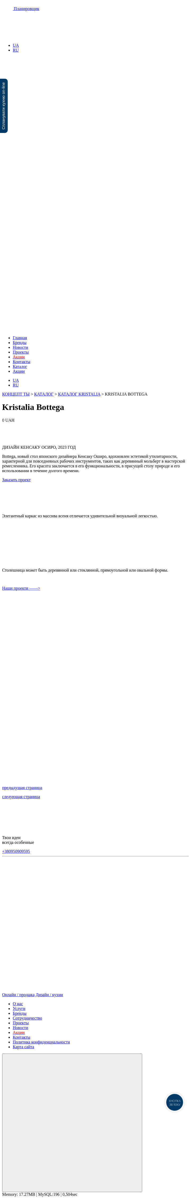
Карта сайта (23, 1047)
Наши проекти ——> (21, 588)
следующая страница (21, 796)
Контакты (21, 361)
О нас (18, 1003)
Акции (19, 371)
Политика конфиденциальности (41, 1042)
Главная (20, 338)
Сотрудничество (27, 1018)
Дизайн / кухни (49, 994)
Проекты (21, 352)
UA (16, 45)
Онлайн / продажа (18, 994)
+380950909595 (16, 851)
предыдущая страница (22, 787)
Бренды (20, 342)
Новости (20, 347)
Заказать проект (16, 479)
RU (16, 50)
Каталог (20, 366)
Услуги (19, 1008)
